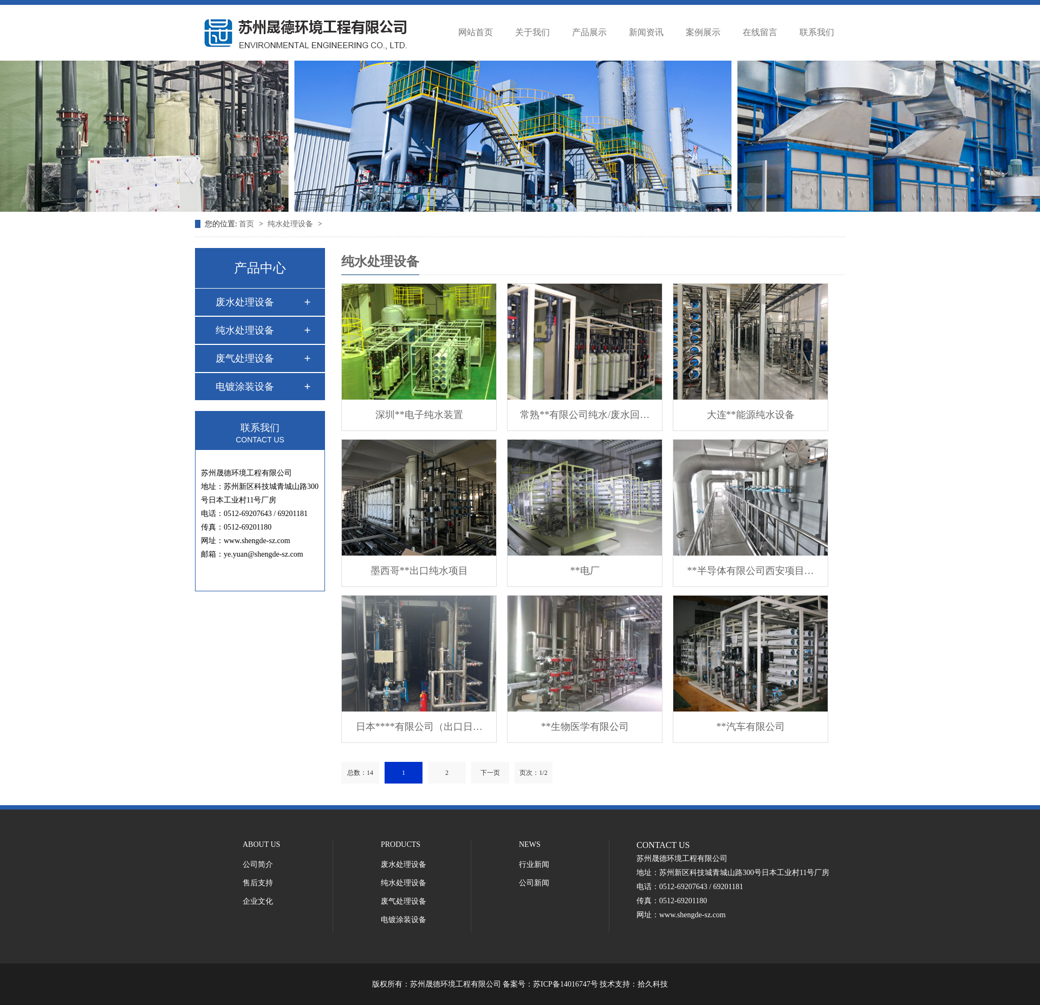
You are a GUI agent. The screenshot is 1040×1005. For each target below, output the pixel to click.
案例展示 (703, 32)
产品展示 (589, 32)
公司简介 (258, 864)
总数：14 (360, 772)
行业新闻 (534, 864)
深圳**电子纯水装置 (419, 414)
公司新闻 (534, 883)
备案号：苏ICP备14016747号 (550, 984)
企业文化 (258, 901)
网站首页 (475, 32)
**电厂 (585, 570)
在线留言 (760, 32)
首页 (247, 224)
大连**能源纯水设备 (751, 414)
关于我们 (532, 32)
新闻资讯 (646, 32)
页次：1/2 (533, 772)
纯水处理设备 (291, 224)
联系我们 (817, 32)
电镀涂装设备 (245, 386)
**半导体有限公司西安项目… (750, 570)
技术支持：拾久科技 (634, 984)
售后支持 (258, 883)
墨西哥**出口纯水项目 (419, 570)
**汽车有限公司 (751, 726)
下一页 (490, 772)
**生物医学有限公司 (585, 726)
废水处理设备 (245, 302)
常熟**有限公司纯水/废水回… (584, 414)
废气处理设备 (245, 358)
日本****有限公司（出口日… (419, 726)
